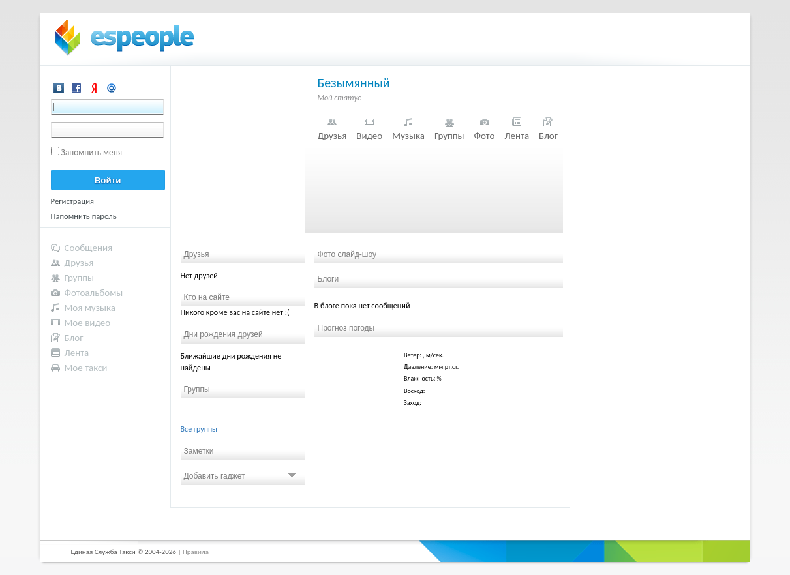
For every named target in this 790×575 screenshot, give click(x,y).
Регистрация (73, 201)
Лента (516, 135)
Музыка (408, 135)
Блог (548, 135)
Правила (196, 552)
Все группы (199, 429)
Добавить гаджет (240, 475)
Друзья (332, 135)
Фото (484, 135)
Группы (449, 135)
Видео (369, 135)
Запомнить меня (92, 152)
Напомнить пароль (84, 216)
